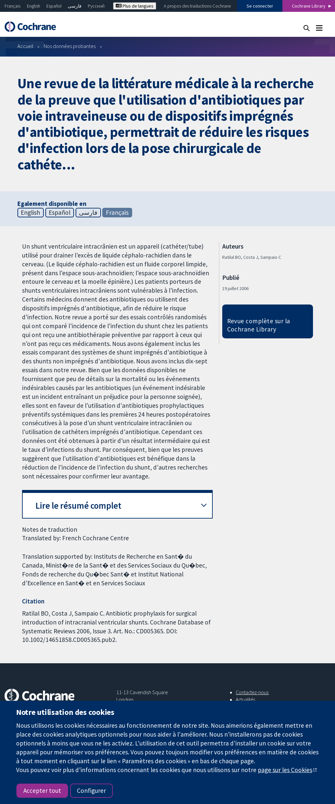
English (33, 6)
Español (53, 6)
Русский (96, 6)
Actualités (245, 699)
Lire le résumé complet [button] (78, 505)
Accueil (25, 46)
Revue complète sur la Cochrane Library (258, 325)
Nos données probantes (70, 46)
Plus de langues (135, 6)
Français (12, 6)
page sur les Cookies (285, 770)
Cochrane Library (308, 6)
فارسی (75, 6)
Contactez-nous (252, 692)
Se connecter (260, 6)
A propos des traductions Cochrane (197, 6)
